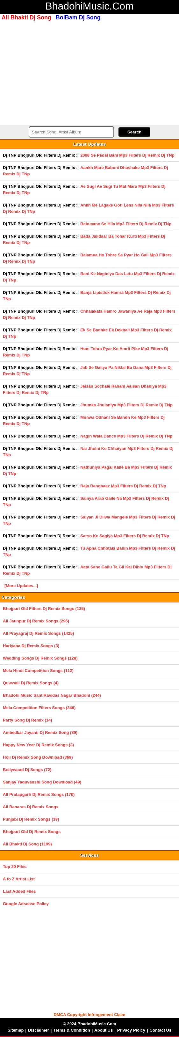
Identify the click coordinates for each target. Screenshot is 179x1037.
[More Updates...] (21, 585)
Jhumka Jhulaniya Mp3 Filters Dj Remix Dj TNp (126, 405)
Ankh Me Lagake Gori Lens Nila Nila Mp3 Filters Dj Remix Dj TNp (88, 208)
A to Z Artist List (19, 879)
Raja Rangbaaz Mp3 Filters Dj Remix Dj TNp (123, 486)
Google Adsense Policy (26, 903)
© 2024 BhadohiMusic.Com (89, 1023)
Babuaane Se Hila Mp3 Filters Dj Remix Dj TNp (125, 223)
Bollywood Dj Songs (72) (27, 769)
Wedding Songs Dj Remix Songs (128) (40, 658)
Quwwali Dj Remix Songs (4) (31, 683)
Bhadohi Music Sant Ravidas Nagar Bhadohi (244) (52, 695)
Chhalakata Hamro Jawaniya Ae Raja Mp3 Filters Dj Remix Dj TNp (89, 314)
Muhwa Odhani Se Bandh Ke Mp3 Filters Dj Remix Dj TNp (84, 420)
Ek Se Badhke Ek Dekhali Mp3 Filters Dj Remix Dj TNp (87, 333)
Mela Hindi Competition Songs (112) (38, 670)
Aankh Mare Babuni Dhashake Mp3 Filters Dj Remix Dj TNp (85, 170)
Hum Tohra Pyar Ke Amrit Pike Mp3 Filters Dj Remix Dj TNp (85, 351)
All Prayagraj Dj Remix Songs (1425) (38, 633)
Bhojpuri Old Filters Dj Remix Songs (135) (44, 608)
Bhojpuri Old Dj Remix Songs (32, 831)
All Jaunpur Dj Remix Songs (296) (36, 621)
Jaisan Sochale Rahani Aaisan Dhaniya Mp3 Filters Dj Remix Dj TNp (85, 389)
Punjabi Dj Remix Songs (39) (31, 819)
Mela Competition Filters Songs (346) (39, 707)
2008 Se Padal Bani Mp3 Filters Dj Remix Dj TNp (127, 155)
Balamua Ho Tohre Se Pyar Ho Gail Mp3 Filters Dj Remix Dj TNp (87, 258)
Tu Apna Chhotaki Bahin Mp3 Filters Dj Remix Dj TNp (89, 551)
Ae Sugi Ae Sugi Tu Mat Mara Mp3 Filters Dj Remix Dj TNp (84, 189)
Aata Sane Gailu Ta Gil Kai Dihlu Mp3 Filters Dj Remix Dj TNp (87, 570)
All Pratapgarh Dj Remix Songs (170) (39, 794)
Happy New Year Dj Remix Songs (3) (38, 744)
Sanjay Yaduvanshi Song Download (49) (42, 782)
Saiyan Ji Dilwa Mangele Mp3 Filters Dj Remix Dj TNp (89, 520)
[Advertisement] (89, 72)
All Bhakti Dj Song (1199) (27, 844)
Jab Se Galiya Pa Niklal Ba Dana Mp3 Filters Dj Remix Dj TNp (87, 370)
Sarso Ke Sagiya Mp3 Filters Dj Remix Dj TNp (124, 535)
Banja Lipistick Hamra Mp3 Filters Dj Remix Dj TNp (87, 295)
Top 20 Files (14, 866)
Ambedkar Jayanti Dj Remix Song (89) (40, 732)
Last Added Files (19, 891)
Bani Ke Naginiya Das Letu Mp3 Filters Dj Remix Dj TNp (89, 276)
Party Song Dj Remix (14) (27, 720)
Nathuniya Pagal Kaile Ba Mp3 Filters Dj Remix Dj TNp (87, 470)
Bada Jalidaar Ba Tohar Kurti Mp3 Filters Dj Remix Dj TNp (84, 239)
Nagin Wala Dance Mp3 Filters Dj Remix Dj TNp (126, 436)
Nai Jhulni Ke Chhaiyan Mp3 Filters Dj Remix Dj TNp (88, 451)
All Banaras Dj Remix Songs (30, 806)
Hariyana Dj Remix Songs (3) (31, 645)
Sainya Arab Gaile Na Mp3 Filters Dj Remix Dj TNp (86, 501)
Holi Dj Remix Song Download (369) (38, 757)
